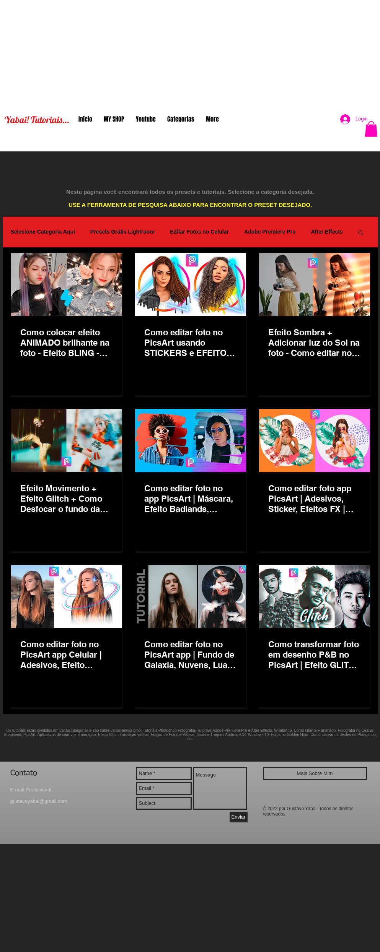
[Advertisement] (190, 53)
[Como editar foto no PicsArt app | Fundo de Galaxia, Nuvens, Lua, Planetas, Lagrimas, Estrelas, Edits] (190, 596)
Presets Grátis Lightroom (122, 232)
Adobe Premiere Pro (270, 232)
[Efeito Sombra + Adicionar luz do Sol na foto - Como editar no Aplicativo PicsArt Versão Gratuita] (314, 284)
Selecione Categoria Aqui (43, 232)
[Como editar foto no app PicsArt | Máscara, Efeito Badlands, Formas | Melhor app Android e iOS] (190, 440)
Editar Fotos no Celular (199, 232)
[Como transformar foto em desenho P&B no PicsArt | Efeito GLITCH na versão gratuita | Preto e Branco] (314, 596)
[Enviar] (239, 817)
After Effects (326, 232)
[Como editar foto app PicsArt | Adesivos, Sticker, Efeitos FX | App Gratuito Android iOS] (314, 440)
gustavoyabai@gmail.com (38, 801)
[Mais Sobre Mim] (315, 773)
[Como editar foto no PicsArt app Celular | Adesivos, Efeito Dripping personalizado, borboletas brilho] (66, 596)
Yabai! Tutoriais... (37, 119)
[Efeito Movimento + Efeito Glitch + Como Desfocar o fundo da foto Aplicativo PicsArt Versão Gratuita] (66, 440)
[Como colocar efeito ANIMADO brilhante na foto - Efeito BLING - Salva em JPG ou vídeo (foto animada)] (66, 284)
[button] (371, 129)
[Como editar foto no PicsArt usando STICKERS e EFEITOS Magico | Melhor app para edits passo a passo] (190, 284)
